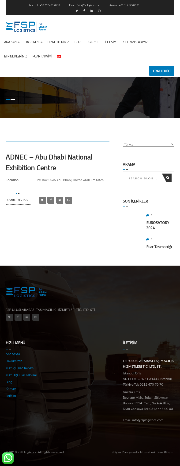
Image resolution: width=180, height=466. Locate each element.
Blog (78, 41)
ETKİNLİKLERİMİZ (15, 56)
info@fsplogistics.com (147, 420)
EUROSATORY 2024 (157, 225)
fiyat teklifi (161, 70)
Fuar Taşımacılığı (159, 246)
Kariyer (94, 41)
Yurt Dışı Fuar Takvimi (21, 375)
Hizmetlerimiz (58, 41)
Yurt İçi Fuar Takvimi (20, 368)
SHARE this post (18, 200)
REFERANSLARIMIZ (135, 41)
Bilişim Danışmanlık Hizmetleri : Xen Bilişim (142, 452)
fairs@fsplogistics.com (89, 5)
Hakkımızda (33, 41)
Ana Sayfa (11, 41)
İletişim (110, 41)
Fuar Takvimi (42, 56)
